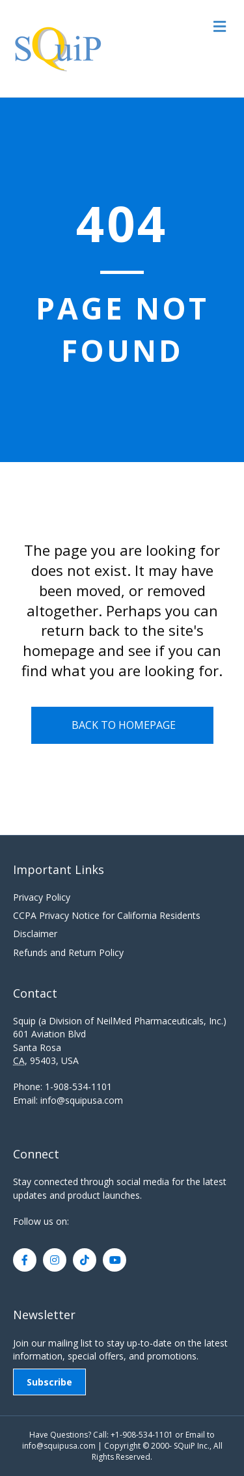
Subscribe (49, 1382)
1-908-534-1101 (78, 1086)
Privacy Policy (41, 897)
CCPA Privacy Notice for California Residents (106, 915)
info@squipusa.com (81, 1100)
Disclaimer (35, 933)
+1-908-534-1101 (142, 1434)
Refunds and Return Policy (68, 952)
